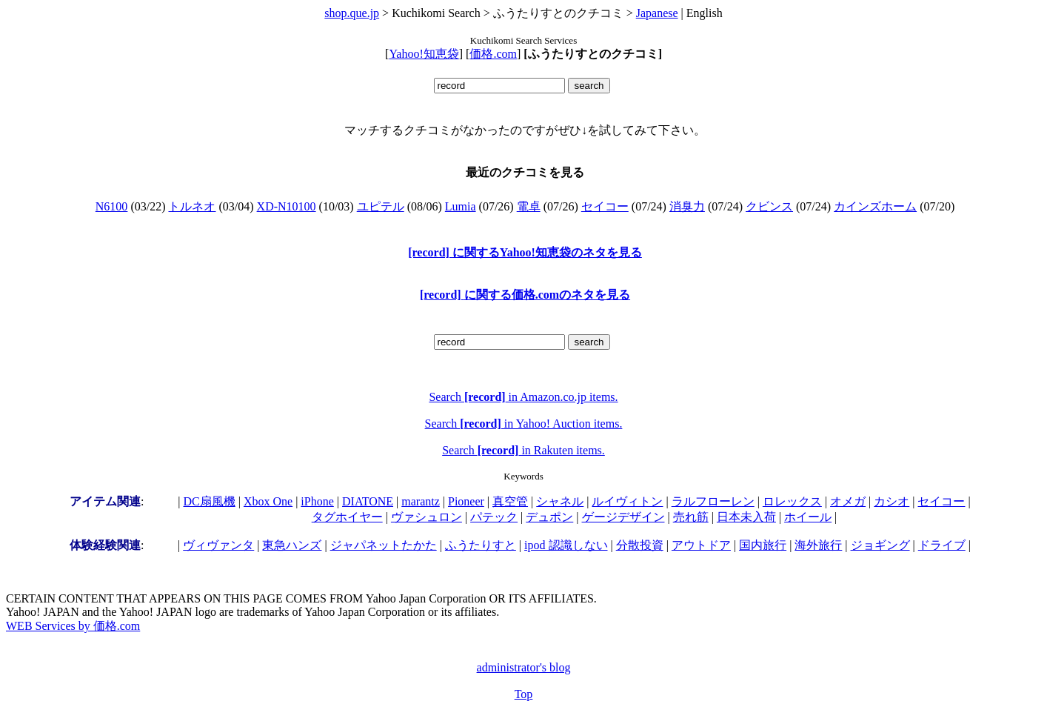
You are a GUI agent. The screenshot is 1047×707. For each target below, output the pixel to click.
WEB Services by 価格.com (73, 626)
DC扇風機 (209, 501)
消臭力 (687, 206)
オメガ (848, 501)
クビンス (769, 206)
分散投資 (639, 545)
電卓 (529, 206)
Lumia (460, 206)
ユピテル (380, 206)
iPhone (317, 501)
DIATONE (367, 501)
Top (524, 694)
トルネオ (191, 206)
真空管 (510, 501)
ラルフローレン (713, 501)
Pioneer (466, 501)
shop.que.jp (351, 13)
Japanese (657, 13)
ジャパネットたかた (383, 545)
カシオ (891, 501)
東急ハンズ (291, 545)
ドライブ (942, 545)
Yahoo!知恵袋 (423, 53)
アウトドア (701, 545)
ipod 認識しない (565, 545)
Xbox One (268, 501)
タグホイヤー (347, 517)
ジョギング (880, 545)
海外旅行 (818, 545)
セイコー (605, 206)
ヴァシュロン (426, 517)
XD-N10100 (286, 206)
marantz (420, 501)
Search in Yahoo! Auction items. (524, 423)
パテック (494, 517)
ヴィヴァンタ (218, 545)
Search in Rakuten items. (523, 450)
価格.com (493, 53)
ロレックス (792, 501)
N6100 (112, 206)
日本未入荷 (746, 517)
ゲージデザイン (623, 517)
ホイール (808, 517)
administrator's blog (524, 667)
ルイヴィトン (627, 501)
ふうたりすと (480, 545)
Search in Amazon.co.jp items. (523, 397)
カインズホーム (875, 206)
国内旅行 (762, 545)
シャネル (559, 501)
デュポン (549, 517)
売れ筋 (691, 517)
